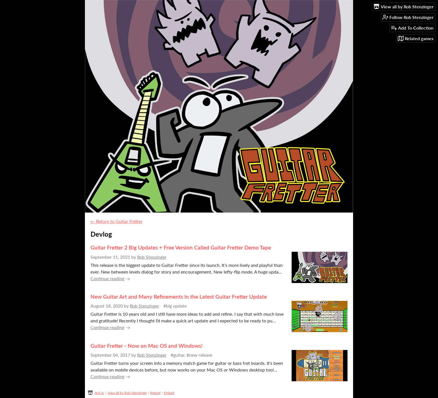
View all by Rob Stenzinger (127, 393)
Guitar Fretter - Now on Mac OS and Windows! (147, 345)
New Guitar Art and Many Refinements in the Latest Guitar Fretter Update (179, 296)
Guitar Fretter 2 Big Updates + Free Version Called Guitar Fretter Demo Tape (181, 247)
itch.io (99, 393)
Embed (169, 393)
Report (155, 393)
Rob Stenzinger (151, 257)
